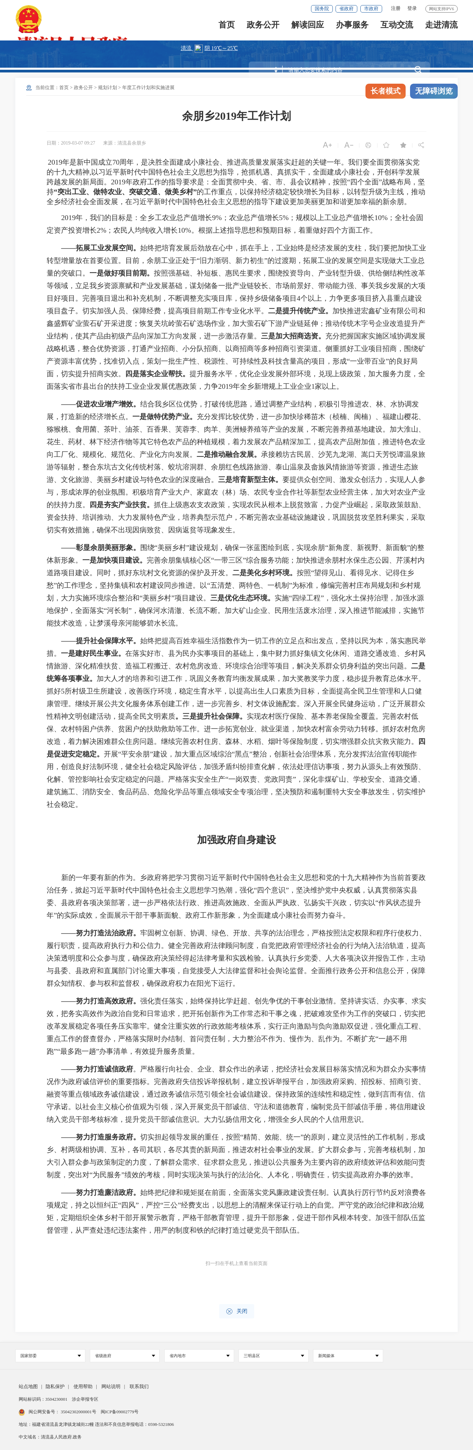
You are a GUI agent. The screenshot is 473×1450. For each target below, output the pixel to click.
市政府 (371, 8)
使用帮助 (83, 1386)
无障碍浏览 (434, 91)
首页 (226, 28)
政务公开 (263, 28)
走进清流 (441, 28)
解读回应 (307, 28)
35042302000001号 (78, 1411)
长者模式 (386, 91)
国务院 (322, 8)
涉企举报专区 (85, 1399)
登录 (412, 8)
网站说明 (110, 1386)
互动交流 (396, 28)
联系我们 (139, 1386)
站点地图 (28, 1386)
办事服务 (352, 28)
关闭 (236, 1311)
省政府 (346, 8)
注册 (396, 8)
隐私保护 (55, 1386)
